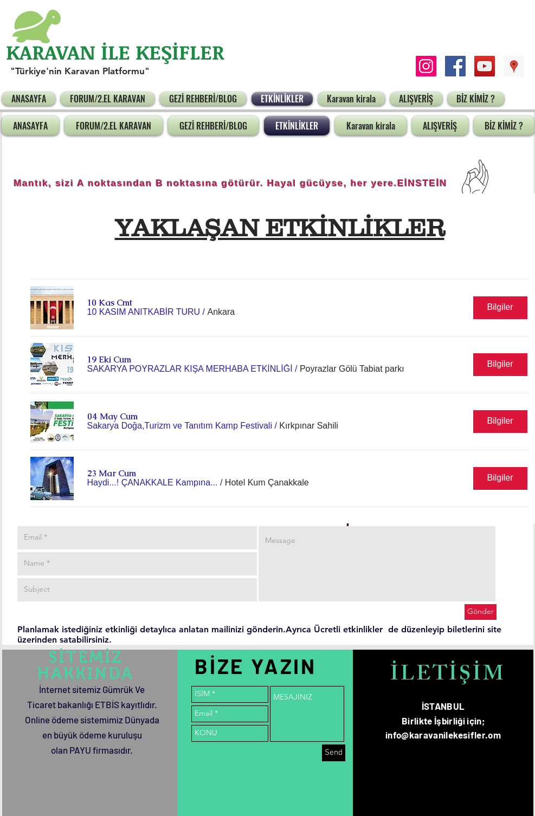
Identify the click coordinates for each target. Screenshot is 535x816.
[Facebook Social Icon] (455, 66)
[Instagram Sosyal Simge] (426, 66)
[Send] (333, 752)
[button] (144, 312)
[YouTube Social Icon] (484, 66)
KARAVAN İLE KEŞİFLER (115, 52)
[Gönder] (481, 612)
